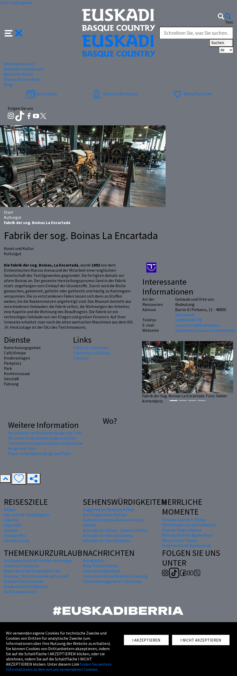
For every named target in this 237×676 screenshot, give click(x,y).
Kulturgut (12, 217)
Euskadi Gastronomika (24, 581)
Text (229, 22)
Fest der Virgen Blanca (181, 530)
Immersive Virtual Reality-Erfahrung (115, 576)
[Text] (196, 33)
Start (8, 212)
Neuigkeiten (94, 560)
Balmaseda (185, 314)
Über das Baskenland (101, 570)
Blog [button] (8, 84)
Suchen (221, 43)
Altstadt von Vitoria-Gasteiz (108, 535)
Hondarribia (14, 535)
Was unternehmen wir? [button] (24, 68)
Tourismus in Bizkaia (91, 352)
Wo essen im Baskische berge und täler (42, 438)
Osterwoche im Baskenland (186, 545)
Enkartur (81, 358)
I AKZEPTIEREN (146, 640)
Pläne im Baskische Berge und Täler (39, 453)
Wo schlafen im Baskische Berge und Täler (45, 432)
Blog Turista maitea (100, 565)
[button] (13, 32)
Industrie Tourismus (90, 347)
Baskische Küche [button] (18, 74)
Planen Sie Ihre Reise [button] (22, 79)
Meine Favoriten (192, 93)
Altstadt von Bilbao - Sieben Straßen (115, 530)
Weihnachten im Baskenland (187, 535)
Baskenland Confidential (26, 586)
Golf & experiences (20, 591)
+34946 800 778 (188, 319)
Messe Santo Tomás (179, 540)
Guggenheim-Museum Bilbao (108, 509)
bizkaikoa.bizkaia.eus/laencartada (205, 330)
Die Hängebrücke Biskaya (105, 514)
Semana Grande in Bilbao (184, 519)
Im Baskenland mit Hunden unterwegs (38, 560)
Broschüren (41, 93)
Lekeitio (11, 519)
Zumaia (10, 530)
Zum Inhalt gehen (16, 2)
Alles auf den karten (114, 93)
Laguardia (12, 525)
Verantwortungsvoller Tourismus (112, 581)
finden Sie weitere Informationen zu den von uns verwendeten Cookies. (59, 666)
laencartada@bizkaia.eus (197, 325)
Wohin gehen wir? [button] (19, 63)
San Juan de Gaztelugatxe (26, 514)
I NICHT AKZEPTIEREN (200, 640)
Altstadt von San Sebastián (107, 540)
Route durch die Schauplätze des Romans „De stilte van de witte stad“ (36, 573)
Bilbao (10, 509)
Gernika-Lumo (16, 540)
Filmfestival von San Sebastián (189, 524)
